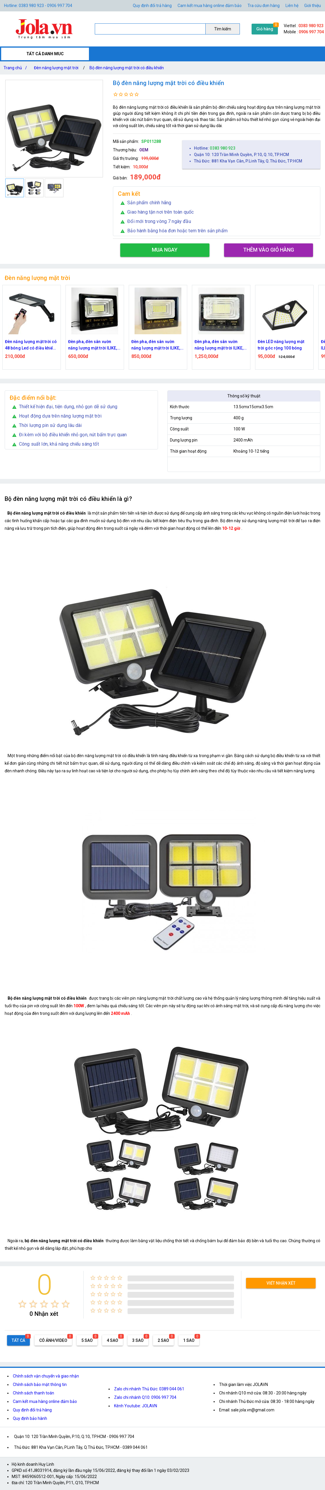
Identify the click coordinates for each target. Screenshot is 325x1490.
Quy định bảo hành (30, 1418)
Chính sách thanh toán (33, 1393)
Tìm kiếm (222, 29)
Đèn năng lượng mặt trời (56, 67)
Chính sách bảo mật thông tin (40, 1384)
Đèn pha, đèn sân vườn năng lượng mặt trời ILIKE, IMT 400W (219, 345)
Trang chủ (16, 67)
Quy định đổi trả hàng (152, 5)
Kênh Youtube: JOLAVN (135, 1406)
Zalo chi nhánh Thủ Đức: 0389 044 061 (149, 1389)
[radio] (22, 1304)
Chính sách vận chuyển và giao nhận (46, 1376)
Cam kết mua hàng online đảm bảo (210, 5)
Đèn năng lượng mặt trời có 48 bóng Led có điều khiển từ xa (31, 345)
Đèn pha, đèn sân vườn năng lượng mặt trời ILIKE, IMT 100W (92, 345)
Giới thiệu (312, 5)
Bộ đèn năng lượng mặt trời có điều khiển (127, 67)
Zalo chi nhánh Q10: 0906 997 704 (145, 1397)
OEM (143, 150)
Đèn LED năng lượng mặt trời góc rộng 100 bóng (281, 344)
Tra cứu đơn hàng (263, 5)
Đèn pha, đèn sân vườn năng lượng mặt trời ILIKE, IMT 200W (155, 345)
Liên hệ (292, 5)
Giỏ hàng (264, 29)
